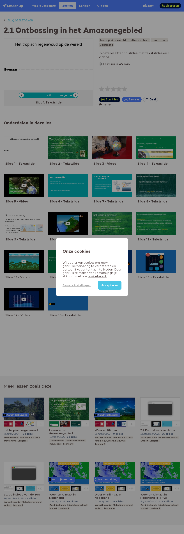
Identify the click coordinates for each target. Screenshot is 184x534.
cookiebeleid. (97, 276)
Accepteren (109, 285)
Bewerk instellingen (77, 285)
